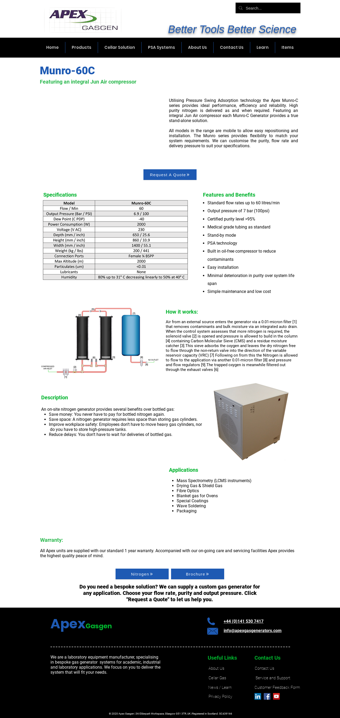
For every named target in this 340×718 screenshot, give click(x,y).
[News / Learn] (220, 687)
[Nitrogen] (142, 574)
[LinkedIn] (257, 696)
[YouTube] (276, 696)
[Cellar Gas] (217, 678)
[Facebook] (267, 696)
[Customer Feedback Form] (277, 687)
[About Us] (216, 668)
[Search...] (267, 8)
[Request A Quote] (170, 174)
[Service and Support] (272, 678)
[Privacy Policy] (220, 696)
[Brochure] (197, 574)
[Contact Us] (264, 668)
